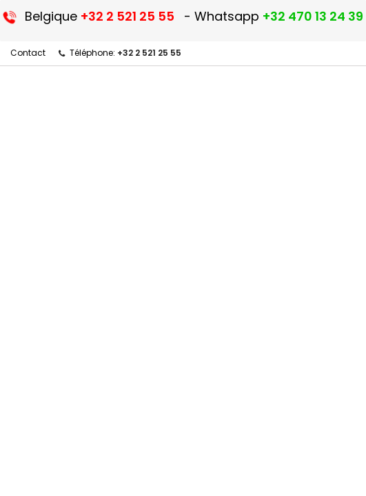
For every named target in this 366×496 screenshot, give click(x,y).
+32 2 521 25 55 (149, 53)
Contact (27, 53)
